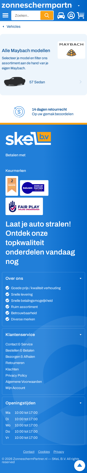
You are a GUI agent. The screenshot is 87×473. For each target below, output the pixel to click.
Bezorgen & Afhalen (20, 356)
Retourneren (15, 363)
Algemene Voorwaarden (24, 381)
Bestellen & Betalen (20, 350)
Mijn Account (15, 388)
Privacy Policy (16, 375)
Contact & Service (19, 344)
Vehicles (13, 26)
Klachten (12, 369)
